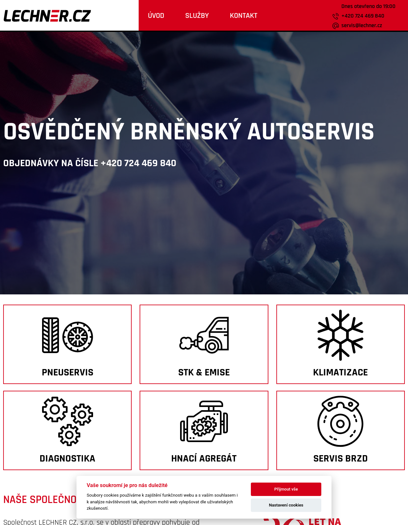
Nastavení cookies (286, 505)
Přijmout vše (286, 489)
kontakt (243, 15)
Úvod (156, 15)
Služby (197, 15)
